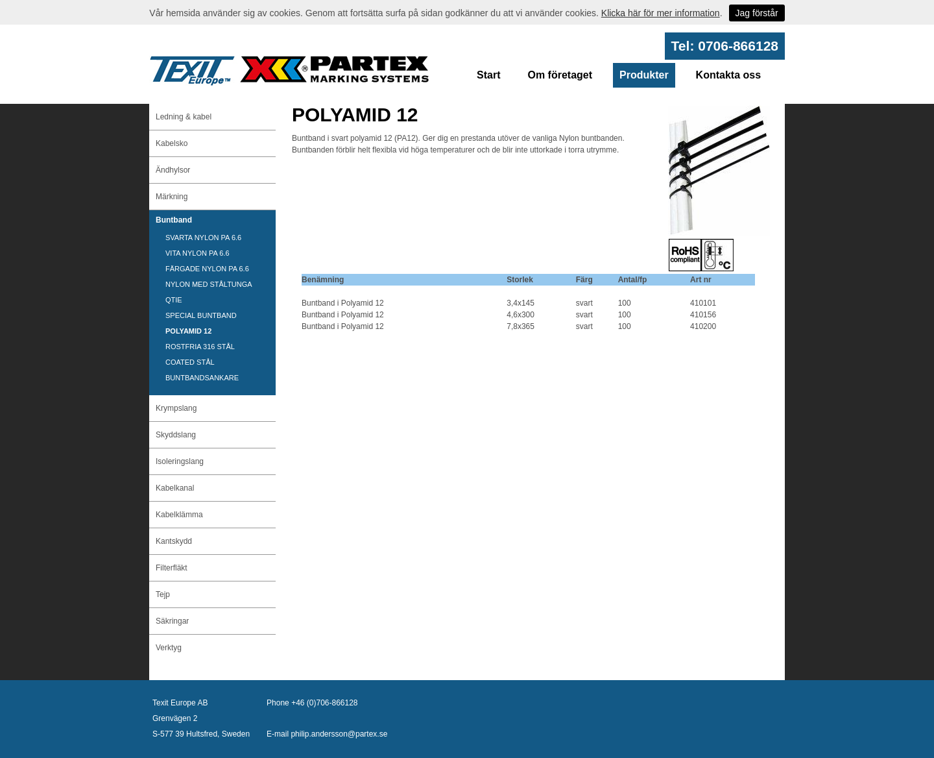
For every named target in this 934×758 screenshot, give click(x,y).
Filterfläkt (171, 567)
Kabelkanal (175, 488)
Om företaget (559, 74)
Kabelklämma (179, 514)
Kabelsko (171, 143)
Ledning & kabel (183, 116)
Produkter (644, 74)
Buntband (174, 220)
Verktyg (169, 647)
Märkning (171, 196)
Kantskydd (174, 541)
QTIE (173, 300)
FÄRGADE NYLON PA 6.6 (207, 269)
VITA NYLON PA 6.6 (197, 253)
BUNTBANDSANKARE (202, 378)
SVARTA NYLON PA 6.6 (203, 237)
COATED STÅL (190, 362)
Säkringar (172, 621)
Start (488, 74)
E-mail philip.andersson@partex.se (327, 734)
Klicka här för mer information (660, 13)
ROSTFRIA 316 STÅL (200, 346)
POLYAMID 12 (188, 331)
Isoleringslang (180, 461)
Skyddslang (176, 434)
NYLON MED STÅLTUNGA (208, 284)
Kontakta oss (728, 74)
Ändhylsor (173, 170)
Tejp (163, 594)
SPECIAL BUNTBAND (201, 315)
